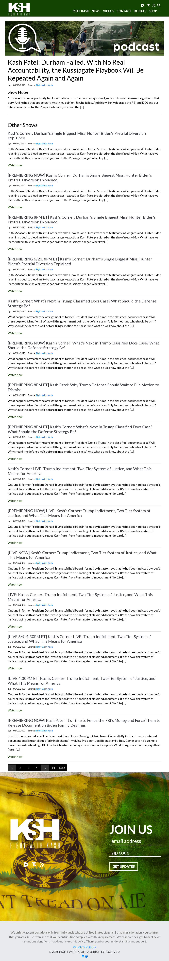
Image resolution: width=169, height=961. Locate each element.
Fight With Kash (22, 10)
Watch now (15, 165)
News (96, 11)
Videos (108, 11)
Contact (124, 11)
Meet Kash (81, 11)
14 (53, 767)
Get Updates (124, 866)
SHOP (153, 11)
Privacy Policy (84, 947)
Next (62, 767)
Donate (140, 11)
